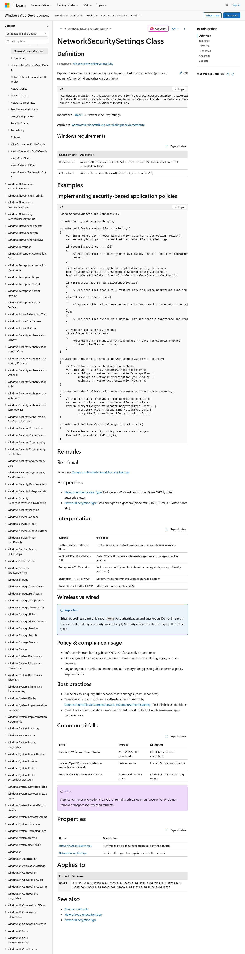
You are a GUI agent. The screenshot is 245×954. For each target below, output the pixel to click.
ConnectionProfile (76, 909)
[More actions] (184, 29)
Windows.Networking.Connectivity (88, 28)
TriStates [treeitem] (16, 137)
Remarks (204, 46)
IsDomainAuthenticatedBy (133, 704)
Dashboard (231, 15)
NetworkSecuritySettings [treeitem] (29, 51)
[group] (122, 100)
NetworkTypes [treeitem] (19, 88)
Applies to (205, 55)
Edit (184, 72)
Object (78, 115)
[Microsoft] (7, 5)
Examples (204, 40)
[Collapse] (47, 25)
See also (203, 60)
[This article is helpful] (227, 74)
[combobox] (26, 34)
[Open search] (227, 5)
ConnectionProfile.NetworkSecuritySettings (100, 472)
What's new (213, 15)
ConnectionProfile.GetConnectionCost (90, 704)
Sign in (236, 5)
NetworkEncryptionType (80, 503)
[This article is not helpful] (232, 74)
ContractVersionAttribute (88, 125)
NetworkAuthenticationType (83, 492)
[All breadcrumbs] (60, 29)
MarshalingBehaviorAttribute (125, 125)
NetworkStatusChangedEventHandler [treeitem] (29, 79)
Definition (205, 35)
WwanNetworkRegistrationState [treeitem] (29, 174)
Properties (205, 51)
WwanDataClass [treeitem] (20, 158)
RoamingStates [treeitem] (19, 123)
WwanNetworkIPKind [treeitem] (23, 165)
